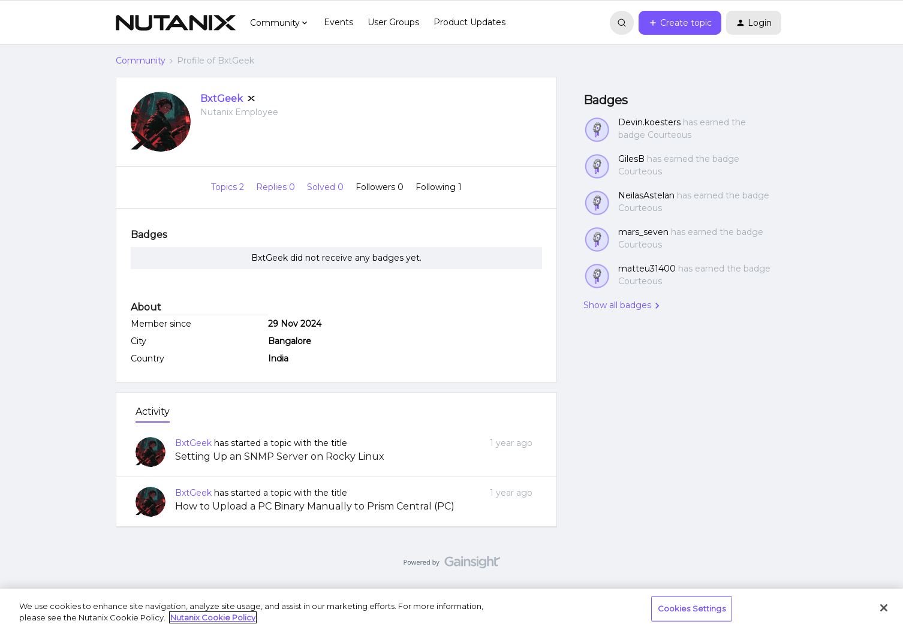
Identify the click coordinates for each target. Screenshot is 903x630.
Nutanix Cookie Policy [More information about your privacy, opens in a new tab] (212, 617)
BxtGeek (221, 98)
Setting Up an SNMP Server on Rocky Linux (279, 456)
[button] (680, 23)
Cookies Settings (692, 608)
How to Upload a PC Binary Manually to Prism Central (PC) (314, 506)
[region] (451, 609)
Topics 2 (228, 187)
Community (140, 60)
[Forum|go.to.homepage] (176, 23)
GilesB (631, 158)
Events (338, 22)
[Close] (884, 608)
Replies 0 (276, 187)
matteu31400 (647, 268)
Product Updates (469, 22)
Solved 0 (326, 187)
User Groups (393, 22)
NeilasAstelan (646, 195)
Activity (153, 411)
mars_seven (643, 232)
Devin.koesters (649, 122)
